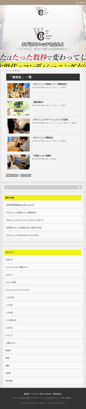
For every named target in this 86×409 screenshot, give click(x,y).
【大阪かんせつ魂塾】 (42, 156)
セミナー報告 (11, 282)
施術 (7, 365)
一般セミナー (56, 87)
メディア (9, 335)
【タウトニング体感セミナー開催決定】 (50, 84)
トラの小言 (10, 297)
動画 (7, 358)
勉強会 (63, 87)
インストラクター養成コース (61, 123)
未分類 (8, 373)
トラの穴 (9, 328)
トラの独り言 (11, 320)
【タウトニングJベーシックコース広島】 (50, 120)
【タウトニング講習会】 (43, 138)
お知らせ (48, 87)
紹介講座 (9, 381)
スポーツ (9, 275)
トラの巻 (9, 305)
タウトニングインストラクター (18, 290)
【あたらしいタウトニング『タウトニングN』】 (24, 220)
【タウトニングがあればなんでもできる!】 (22, 235)
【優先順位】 (38, 102)
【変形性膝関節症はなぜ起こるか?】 (20, 205)
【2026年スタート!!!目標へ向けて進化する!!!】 (24, 227)
